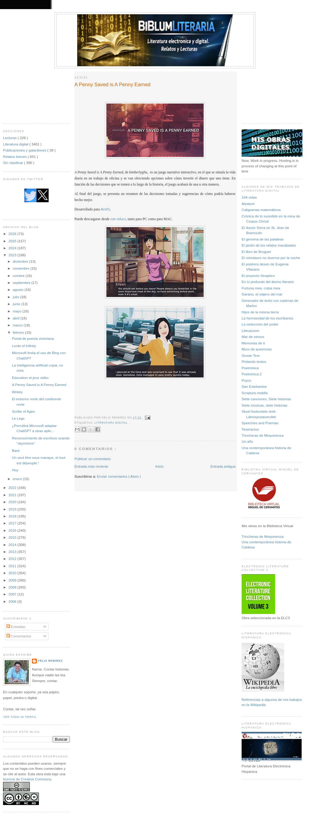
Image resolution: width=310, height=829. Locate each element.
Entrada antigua (223, 466)
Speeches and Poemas (260, 423)
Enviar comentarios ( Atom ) (119, 476)
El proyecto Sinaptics (258, 276)
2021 (13, 495)
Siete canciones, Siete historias (266, 399)
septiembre (22, 283)
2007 (13, 594)
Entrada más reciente (91, 466)
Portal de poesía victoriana (33, 338)
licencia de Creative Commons (27, 779)
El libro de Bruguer (256, 252)
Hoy (15, 470)
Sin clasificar (13, 163)
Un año (247, 441)
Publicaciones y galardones (25, 150)
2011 (13, 566)
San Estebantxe (254, 386)
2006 (13, 601)
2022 (13, 488)
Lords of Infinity (24, 346)
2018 (13, 516)
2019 (13, 509)
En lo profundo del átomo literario (268, 282)
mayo (17, 311)
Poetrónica (250, 368)
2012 (13, 559)
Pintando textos (254, 361)
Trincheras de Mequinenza (263, 435)
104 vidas (249, 197)
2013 (13, 552)
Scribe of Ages (23, 411)
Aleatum (248, 204)
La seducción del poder (260, 324)
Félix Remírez (50, 660)
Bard (15, 450)
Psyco (246, 380)
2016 (13, 530)
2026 (13, 234)
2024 (13, 248)
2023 (13, 255)
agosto (18, 290)
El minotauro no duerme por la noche (271, 258)
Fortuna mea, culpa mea (261, 288)
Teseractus (250, 429)
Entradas (15, 627)
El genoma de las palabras (263, 239)
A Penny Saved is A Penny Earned (39, 385)
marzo (18, 325)
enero (18, 479)
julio (16, 297)
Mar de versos (253, 337)
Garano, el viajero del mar (262, 294)
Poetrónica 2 (252, 374)
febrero (19, 332)
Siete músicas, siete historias (265, 405)
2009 (13, 580)
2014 (13, 545)
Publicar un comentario (92, 459)
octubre (19, 276)
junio (17, 304)
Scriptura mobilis (255, 393)
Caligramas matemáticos (261, 210)
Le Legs (18, 418)
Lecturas (10, 138)
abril (16, 318)
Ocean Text (251, 355)
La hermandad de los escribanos (267, 318)
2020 (13, 502)
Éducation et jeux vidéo (30, 378)
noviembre (21, 268)
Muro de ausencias (257, 349)
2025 (13, 241)
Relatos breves (15, 157)
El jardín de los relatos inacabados (269, 245)
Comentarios (18, 636)
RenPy (105, 209)
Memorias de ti (253, 343)
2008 (13, 587)
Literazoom (250, 331)
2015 (13, 537)
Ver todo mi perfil (20, 716)
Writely (17, 392)
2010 (13, 573)
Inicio (159, 466)
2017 (13, 523)
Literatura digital (16, 144)
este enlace (118, 219)
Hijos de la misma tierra (260, 312)
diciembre (21, 261)
